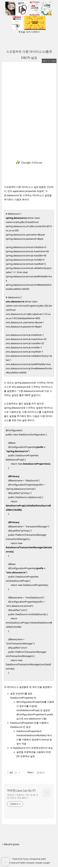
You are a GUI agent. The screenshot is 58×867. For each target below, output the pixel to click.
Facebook (30, 862)
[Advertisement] (29, 106)
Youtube (38, 862)
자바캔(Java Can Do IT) (21, 790)
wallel (43, 859)
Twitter (22, 862)
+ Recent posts (10, 844)
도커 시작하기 (33, 31)
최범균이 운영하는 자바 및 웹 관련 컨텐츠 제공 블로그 (22, 796)
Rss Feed (11, 862)
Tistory (26, 859)
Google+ (46, 862)
